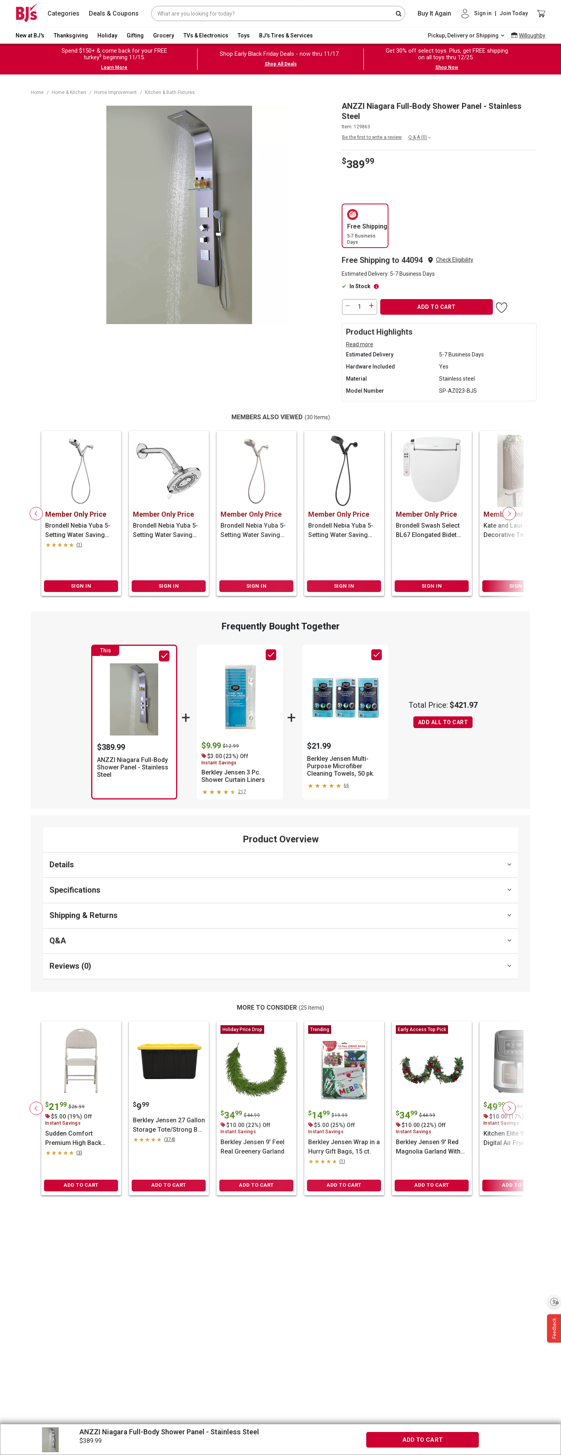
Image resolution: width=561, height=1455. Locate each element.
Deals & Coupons (114, 13)
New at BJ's (30, 35)
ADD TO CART (436, 307)
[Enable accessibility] (554, 1302)
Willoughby (532, 35)
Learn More (114, 67)
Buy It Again (434, 13)
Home (37, 92)
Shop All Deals (281, 64)
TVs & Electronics (205, 35)
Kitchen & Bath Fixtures (170, 92)
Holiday (107, 35)
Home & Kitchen (69, 92)
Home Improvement (115, 92)
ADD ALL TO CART (443, 722)
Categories (63, 13)
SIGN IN (81, 586)
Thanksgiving (71, 35)
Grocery (163, 35)
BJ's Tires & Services (286, 35)
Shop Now (446, 67)
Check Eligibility (454, 260)
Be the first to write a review (372, 137)
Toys (244, 35)
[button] (454, 260)
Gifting (135, 35)
